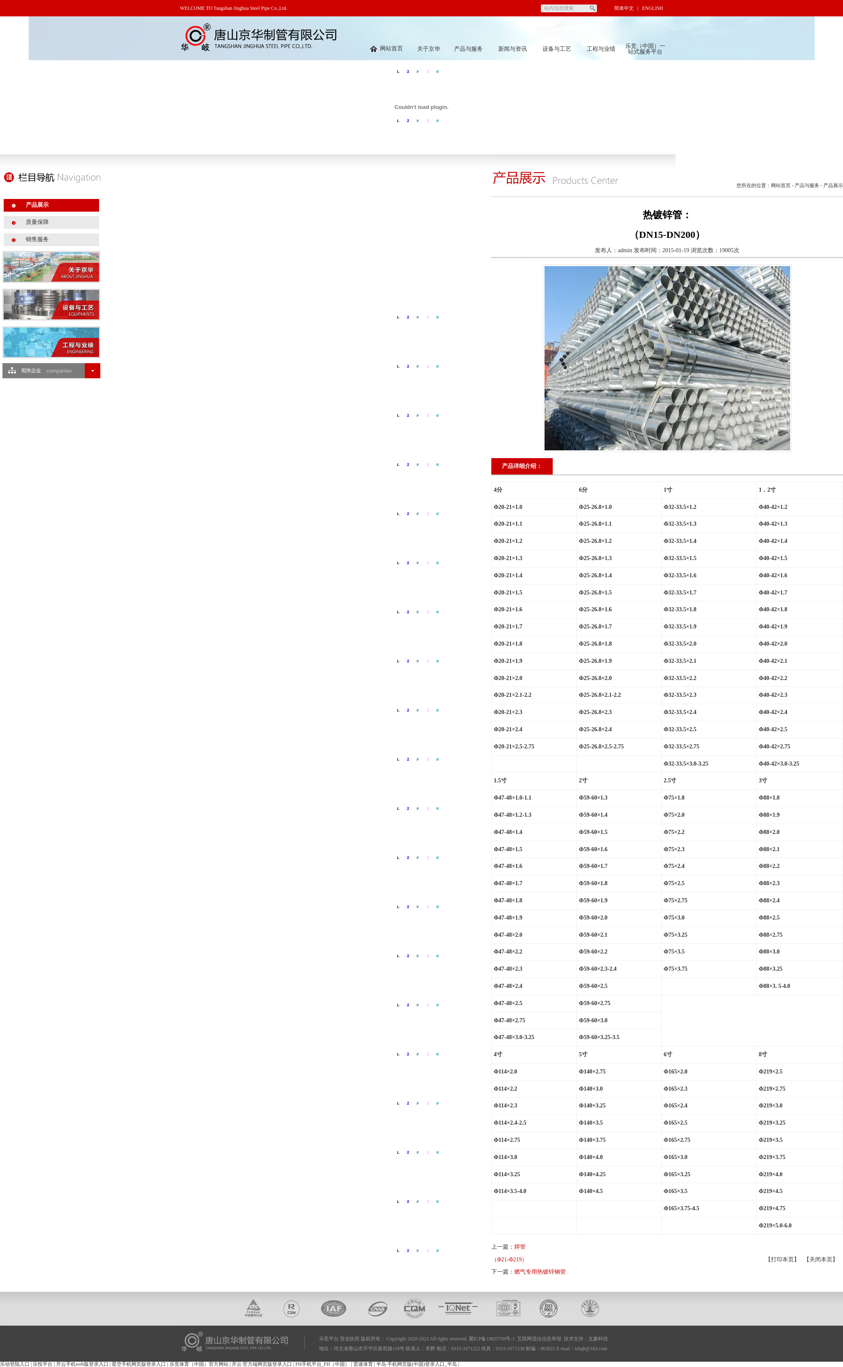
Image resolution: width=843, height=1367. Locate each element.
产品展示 (37, 205)
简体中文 (624, 8)
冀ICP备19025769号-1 (492, 1339)
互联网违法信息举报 (539, 1339)
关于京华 (428, 49)
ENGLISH (652, 8)
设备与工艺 (556, 49)
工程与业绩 (601, 49)
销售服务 (37, 239)
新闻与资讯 (512, 49)
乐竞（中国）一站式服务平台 (645, 49)
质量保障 (37, 222)
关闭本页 (820, 1259)
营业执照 (349, 1339)
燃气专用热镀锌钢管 (540, 1272)
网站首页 (386, 48)
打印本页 (782, 1259)
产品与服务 (468, 49)
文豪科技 (598, 1339)
